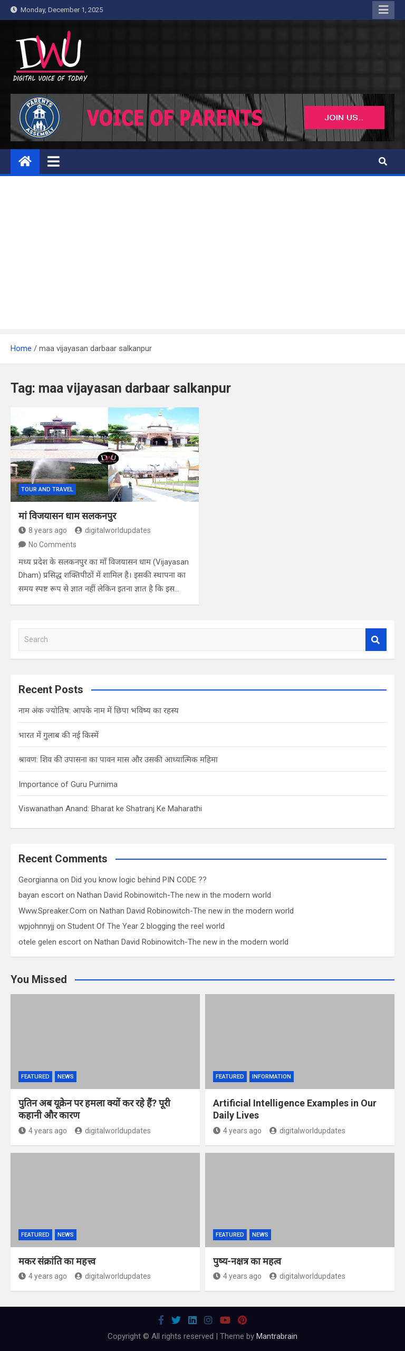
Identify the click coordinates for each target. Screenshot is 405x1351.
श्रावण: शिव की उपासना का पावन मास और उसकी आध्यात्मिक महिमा (118, 759)
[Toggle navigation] (54, 161)
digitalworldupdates (113, 530)
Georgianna (38, 880)
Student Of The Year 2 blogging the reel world (146, 926)
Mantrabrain (276, 1336)
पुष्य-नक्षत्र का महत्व (247, 1261)
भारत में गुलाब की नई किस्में (58, 735)
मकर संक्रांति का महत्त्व (56, 1261)
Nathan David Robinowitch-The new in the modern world (174, 895)
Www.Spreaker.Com (52, 911)
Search (376, 639)
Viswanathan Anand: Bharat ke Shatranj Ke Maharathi (110, 808)
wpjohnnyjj (36, 926)
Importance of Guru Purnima (68, 784)
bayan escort (41, 895)
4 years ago (42, 1130)
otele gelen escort (49, 942)
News (65, 1076)
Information (271, 1076)
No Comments (52, 544)
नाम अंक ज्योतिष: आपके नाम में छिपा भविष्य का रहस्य (98, 710)
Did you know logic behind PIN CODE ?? (139, 880)
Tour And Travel (47, 489)
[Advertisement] (202, 255)
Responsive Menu (383, 10)
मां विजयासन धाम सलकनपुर (67, 515)
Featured (35, 1076)
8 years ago (42, 530)
